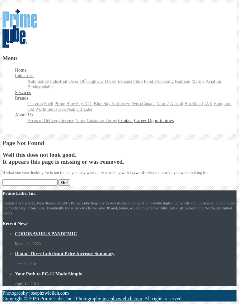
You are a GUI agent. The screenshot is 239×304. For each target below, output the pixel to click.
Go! (64, 182)
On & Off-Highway (86, 81)
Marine (197, 81)
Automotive (38, 81)
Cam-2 (163, 103)
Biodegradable (40, 86)
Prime (59, 103)
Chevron (35, 103)
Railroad (182, 81)
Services (23, 92)
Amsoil (177, 103)
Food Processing (159, 81)
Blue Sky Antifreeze (112, 103)
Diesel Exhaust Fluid (124, 81)
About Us (24, 114)
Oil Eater (84, 109)
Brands (21, 98)
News (80, 120)
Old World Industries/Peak (51, 109)
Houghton (222, 103)
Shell (49, 103)
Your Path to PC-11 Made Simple (48, 273)
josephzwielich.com (49, 293)
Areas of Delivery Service (50, 120)
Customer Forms (102, 120)
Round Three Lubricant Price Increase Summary (65, 253)
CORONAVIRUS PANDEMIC (46, 233)
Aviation (213, 81)
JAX (208, 103)
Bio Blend (194, 103)
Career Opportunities (154, 120)
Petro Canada (143, 103)
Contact (125, 120)
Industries (24, 75)
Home (20, 69)
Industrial (58, 81)
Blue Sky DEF (79, 103)
